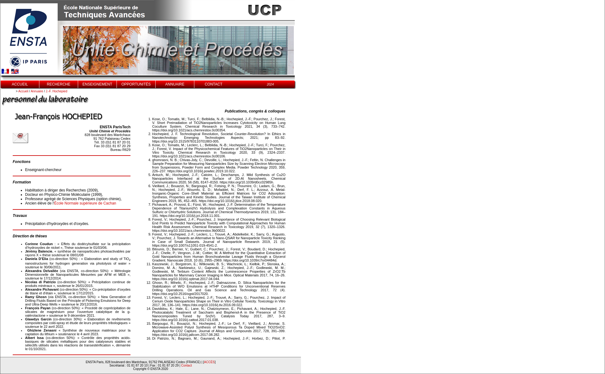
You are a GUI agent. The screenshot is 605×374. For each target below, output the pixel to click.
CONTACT (213, 84)
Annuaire (37, 91)
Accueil (23, 91)
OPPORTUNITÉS (136, 84)
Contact (186, 365)
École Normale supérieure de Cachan (85, 203)
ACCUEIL (20, 84)
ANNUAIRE (174, 84)
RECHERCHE (58, 84)
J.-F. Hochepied (56, 91)
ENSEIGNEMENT (97, 84)
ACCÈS (209, 362)
